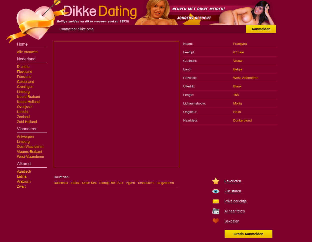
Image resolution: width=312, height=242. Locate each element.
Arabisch (23, 181)
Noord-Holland (28, 102)
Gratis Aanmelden (248, 234)
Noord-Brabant (28, 97)
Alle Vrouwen (27, 52)
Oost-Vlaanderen (30, 147)
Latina (21, 176)
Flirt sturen (232, 191)
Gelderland (25, 82)
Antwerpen (25, 137)
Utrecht (22, 112)
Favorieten (232, 181)
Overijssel (24, 107)
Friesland (24, 77)
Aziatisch (24, 171)
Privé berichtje (235, 201)
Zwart (21, 186)
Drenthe (23, 67)
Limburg (23, 92)
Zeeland (23, 117)
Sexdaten (231, 221)
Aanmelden (261, 29)
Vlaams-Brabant (29, 152)
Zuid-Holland (27, 122)
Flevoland (24, 72)
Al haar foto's (234, 211)
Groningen (25, 87)
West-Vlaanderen (30, 157)
